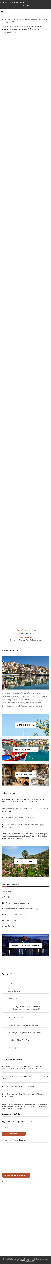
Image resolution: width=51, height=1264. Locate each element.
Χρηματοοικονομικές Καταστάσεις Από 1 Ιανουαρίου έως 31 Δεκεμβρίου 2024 (25, 809)
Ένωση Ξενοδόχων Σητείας (16, 1175)
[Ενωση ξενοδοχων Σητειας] (25, 945)
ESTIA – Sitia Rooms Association (15, 903)
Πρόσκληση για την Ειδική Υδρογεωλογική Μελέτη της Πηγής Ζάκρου (23, 825)
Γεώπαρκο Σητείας (10, 920)
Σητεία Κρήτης (11, 990)
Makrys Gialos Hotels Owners (14, 914)
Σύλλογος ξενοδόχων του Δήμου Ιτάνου (22, 1032)
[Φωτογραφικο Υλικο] (25, 750)
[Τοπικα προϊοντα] (25, 775)
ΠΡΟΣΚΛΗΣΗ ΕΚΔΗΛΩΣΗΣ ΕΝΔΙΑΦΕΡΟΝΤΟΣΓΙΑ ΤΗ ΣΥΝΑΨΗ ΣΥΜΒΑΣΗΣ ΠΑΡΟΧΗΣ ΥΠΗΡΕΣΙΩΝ (23, 800)
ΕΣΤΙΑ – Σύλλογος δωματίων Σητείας (21, 1024)
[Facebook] (23, 6)
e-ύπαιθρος (7, 897)
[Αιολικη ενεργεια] (25, 725)
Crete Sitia (6, 891)
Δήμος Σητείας (8, 926)
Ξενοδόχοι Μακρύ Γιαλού (16, 1039)
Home (4, 19)
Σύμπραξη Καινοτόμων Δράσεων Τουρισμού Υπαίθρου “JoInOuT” (21, 1006)
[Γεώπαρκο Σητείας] (25, 861)
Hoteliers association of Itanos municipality (20, 909)
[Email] (27, 6)
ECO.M (8, 982)
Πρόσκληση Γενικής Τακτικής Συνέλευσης (18, 818)
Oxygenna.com (29, 1261)
